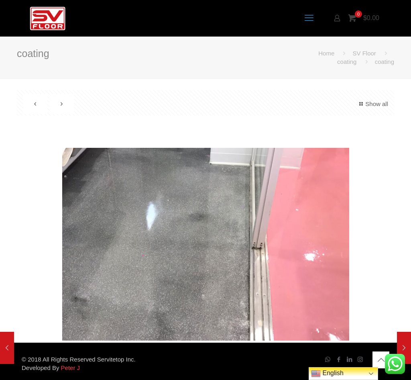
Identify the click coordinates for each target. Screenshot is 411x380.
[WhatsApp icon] (328, 359)
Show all (372, 103)
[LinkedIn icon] (349, 359)
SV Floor (364, 53)
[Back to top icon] (380, 359)
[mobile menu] (309, 18)
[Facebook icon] (338, 359)
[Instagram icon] (360, 359)
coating (346, 61)
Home (326, 53)
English (327, 373)
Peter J (70, 367)
